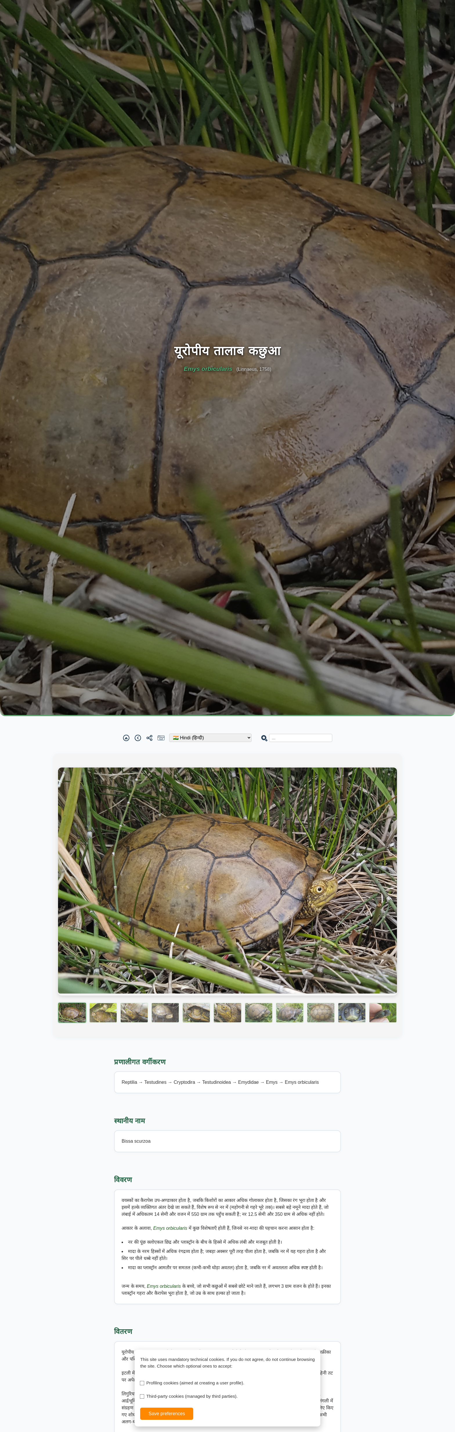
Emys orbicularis (171, 1228)
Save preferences (167, 1413)
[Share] (149, 737)
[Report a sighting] (161, 737)
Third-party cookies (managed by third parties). (192, 1396)
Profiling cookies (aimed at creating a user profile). (195, 1382)
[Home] (126, 737)
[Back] (137, 737)
